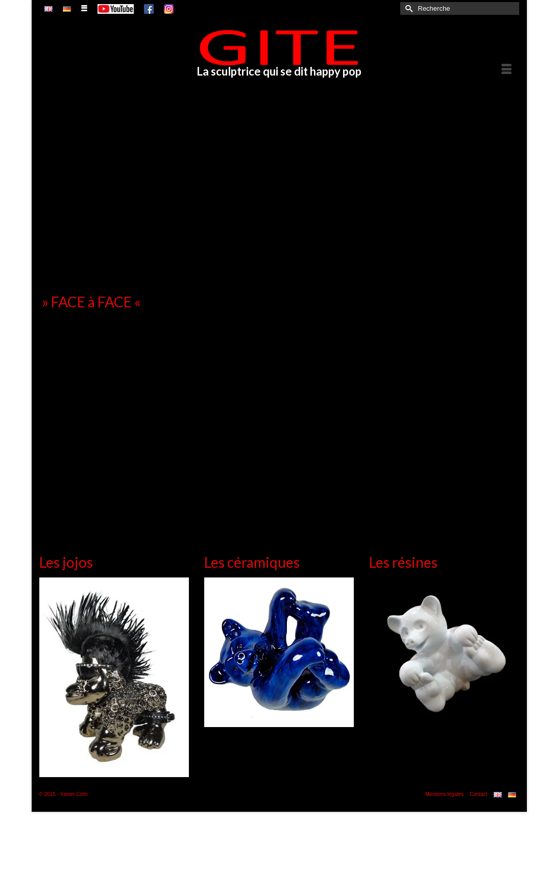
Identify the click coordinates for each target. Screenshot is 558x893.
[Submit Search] (408, 8)
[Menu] (506, 69)
